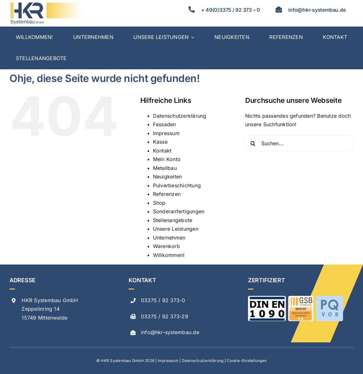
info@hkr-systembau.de (170, 332)
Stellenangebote (173, 220)
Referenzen (167, 194)
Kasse (160, 142)
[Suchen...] (299, 143)
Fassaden (164, 124)
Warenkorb (166, 246)
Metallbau (165, 168)
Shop (159, 203)
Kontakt (162, 150)
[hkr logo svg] (47, 4)
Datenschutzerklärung (180, 116)
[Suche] (253, 143)
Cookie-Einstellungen (247, 360)
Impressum (166, 133)
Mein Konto (167, 159)
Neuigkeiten (167, 176)
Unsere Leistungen (175, 229)
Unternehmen (169, 237)
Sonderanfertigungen (179, 211)
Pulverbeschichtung (177, 185)
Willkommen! (169, 255)
